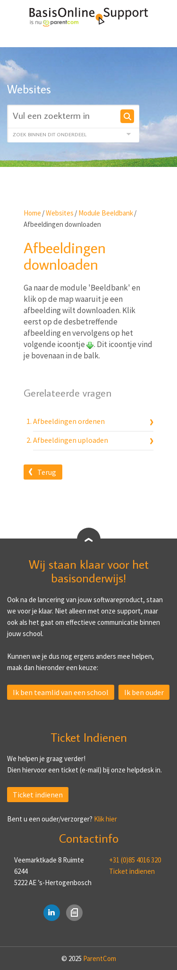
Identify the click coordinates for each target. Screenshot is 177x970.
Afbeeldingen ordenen (69, 421)
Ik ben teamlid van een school (61, 692)
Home (32, 212)
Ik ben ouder (144, 692)
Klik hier (105, 818)
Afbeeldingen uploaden (70, 440)
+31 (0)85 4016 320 (135, 859)
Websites (60, 212)
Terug (46, 472)
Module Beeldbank (105, 212)
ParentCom (99, 958)
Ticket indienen (38, 794)
